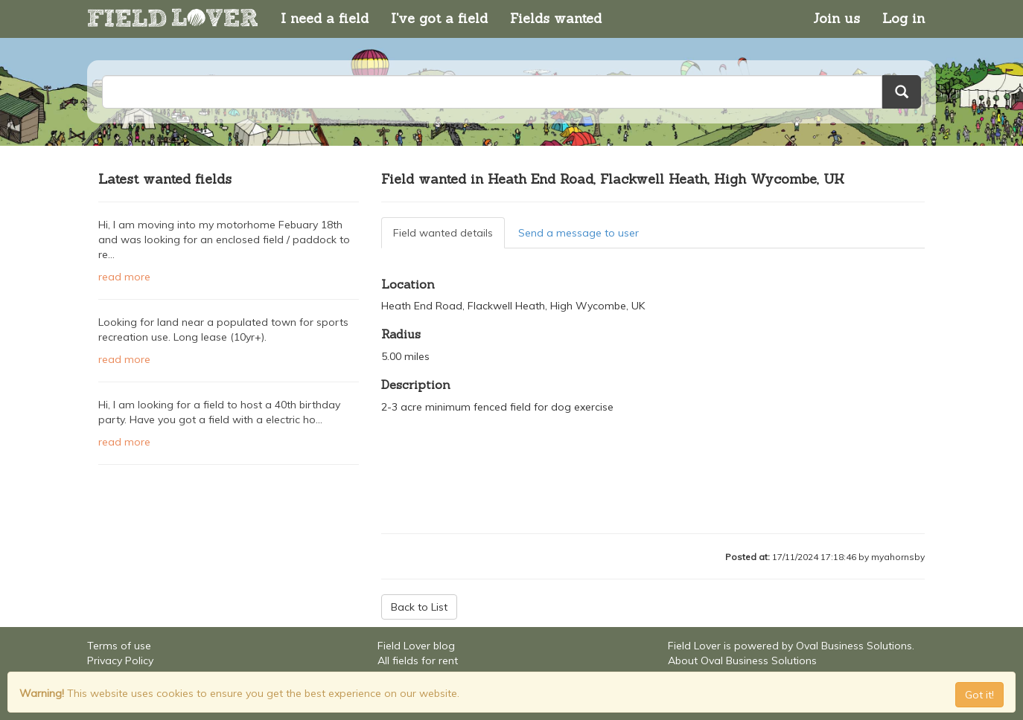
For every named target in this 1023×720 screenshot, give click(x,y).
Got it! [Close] (979, 694)
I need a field (325, 18)
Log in (903, 18)
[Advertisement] (228, 517)
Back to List (419, 607)
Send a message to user (578, 233)
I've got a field (439, 18)
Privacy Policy (120, 660)
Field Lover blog (416, 645)
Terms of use (119, 645)
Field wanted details (443, 233)
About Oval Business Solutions (742, 660)
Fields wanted (556, 18)
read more (124, 276)
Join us (836, 18)
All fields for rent (417, 660)
